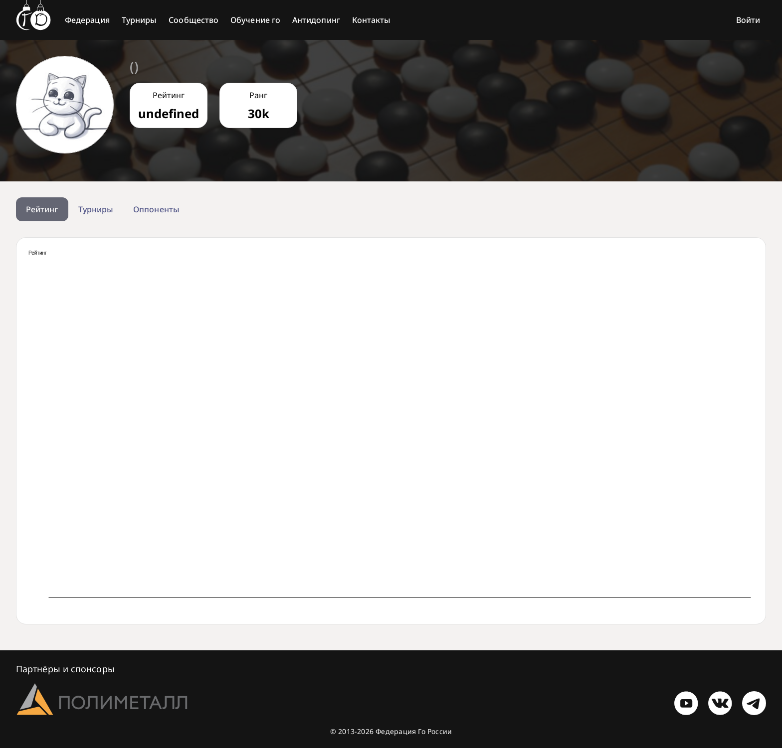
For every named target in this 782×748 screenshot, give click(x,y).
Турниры (139, 19)
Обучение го (255, 19)
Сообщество (193, 19)
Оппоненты (156, 209)
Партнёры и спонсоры (65, 669)
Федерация (87, 19)
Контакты (371, 19)
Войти (748, 19)
